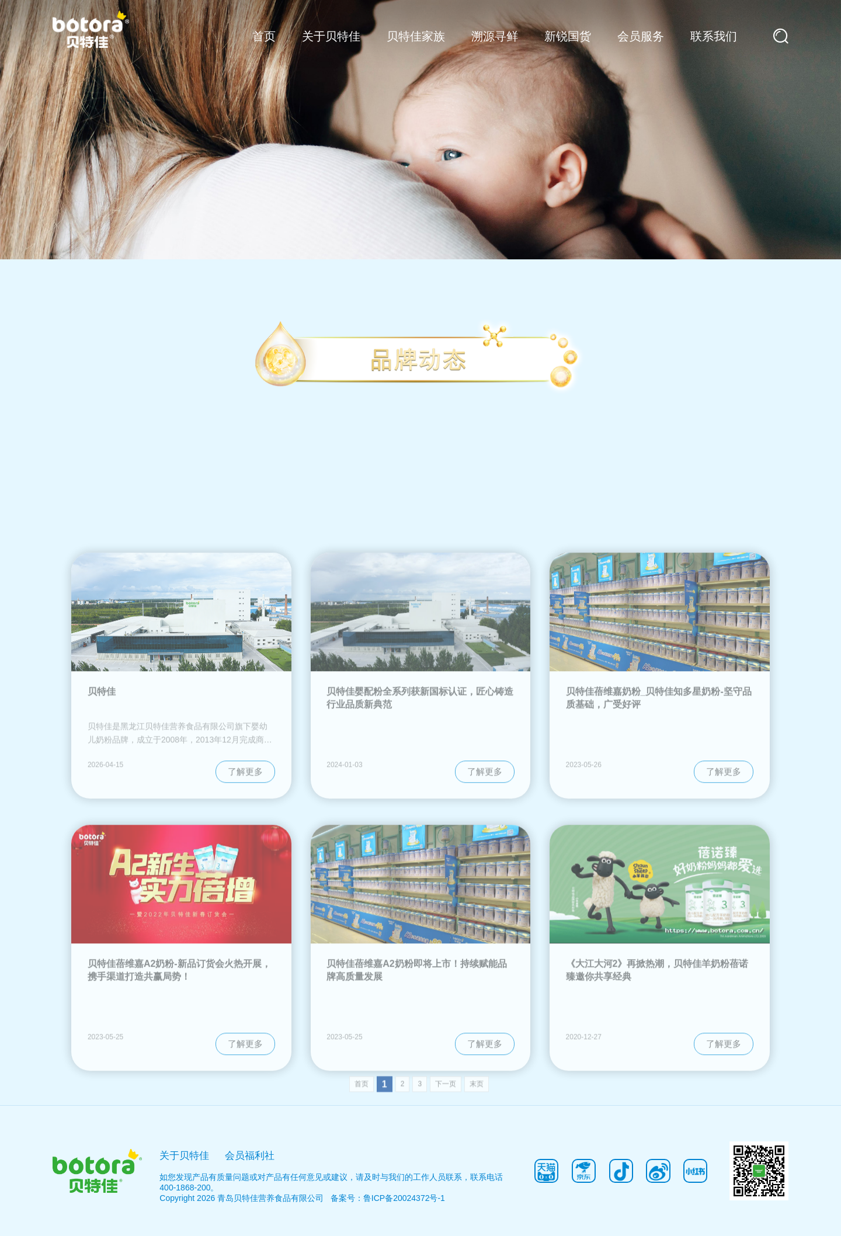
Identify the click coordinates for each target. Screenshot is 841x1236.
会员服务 (640, 36)
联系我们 (713, 36)
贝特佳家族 (416, 36)
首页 (264, 36)
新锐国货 (567, 36)
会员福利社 (249, 1155)
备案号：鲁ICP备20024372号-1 (388, 1198)
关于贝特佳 (331, 36)
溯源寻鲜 (494, 36)
